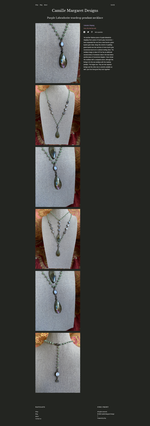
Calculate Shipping (89, 25)
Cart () (113, 5)
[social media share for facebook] (84, 32)
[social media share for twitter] (88, 32)
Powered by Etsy (101, 418)
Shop (36, 5)
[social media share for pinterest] (92, 32)
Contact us (38, 419)
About (45, 5)
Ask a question (99, 32)
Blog (41, 5)
